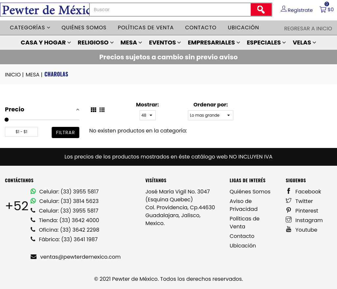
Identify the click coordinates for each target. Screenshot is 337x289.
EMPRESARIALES (214, 42)
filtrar (65, 132)
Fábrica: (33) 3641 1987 (64, 239)
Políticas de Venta (245, 222)
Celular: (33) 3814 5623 (65, 201)
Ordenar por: (211, 104)
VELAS (304, 42)
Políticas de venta (146, 27)
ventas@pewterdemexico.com (76, 257)
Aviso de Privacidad (244, 205)
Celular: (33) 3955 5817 (65, 191)
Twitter (299, 201)
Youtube (301, 230)
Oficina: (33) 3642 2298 (65, 230)
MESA (131, 42)
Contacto (201, 27)
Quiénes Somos (250, 191)
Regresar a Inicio (308, 28)
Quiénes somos (84, 27)
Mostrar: (147, 104)
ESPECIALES (266, 42)
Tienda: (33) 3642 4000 (65, 220)
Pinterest (302, 211)
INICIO (15, 75)
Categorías (30, 27)
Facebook (303, 191)
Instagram (304, 220)
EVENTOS (165, 42)
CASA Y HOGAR (46, 42)
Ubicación (243, 27)
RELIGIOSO (96, 42)
